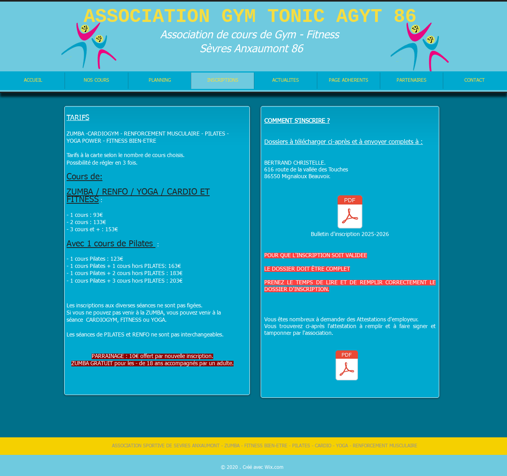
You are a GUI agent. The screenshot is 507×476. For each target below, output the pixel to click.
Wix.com (274, 467)
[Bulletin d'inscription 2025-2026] (350, 216)
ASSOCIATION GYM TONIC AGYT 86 (250, 17)
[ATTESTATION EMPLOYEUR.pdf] (347, 366)
